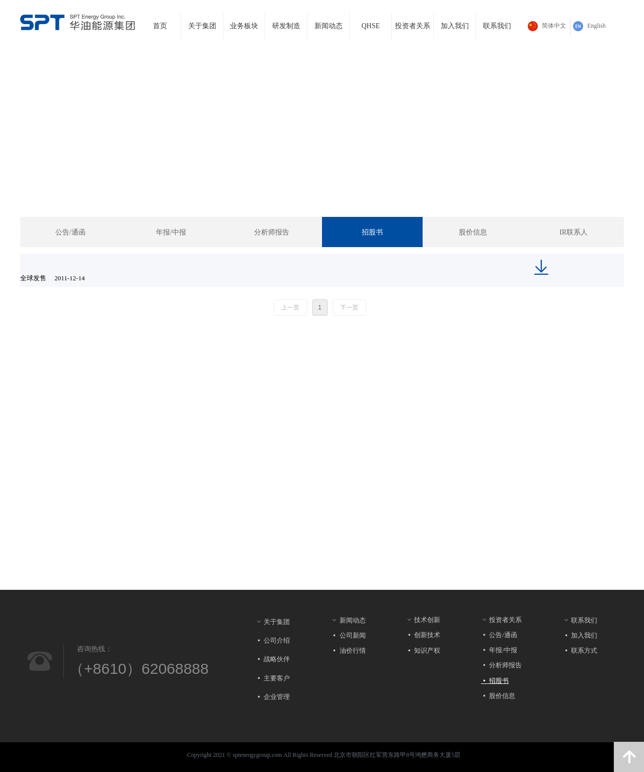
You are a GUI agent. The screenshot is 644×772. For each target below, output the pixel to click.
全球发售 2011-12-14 (52, 286)
